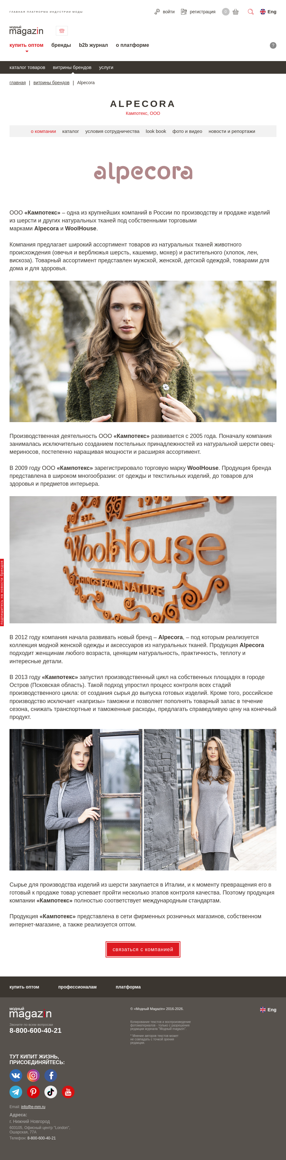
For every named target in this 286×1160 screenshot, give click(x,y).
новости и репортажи (232, 131)
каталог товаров (27, 67)
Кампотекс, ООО (143, 113)
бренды (61, 45)
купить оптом (26, 45)
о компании (43, 131)
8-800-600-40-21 (36, 1030)
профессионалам (77, 986)
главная (18, 82)
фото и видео (187, 131)
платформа (128, 986)
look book (156, 131)
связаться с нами (62, 30)
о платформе (132, 45)
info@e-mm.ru (33, 1107)
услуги (106, 67)
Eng (272, 11)
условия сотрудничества (112, 131)
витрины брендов (72, 67)
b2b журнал (93, 45)
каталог (70, 131)
